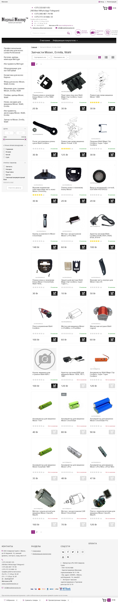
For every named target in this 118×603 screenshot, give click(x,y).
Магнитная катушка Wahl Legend (100, 327)
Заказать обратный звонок (42, 28)
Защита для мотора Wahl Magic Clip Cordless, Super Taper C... (72, 282)
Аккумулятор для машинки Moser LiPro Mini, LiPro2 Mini (102, 466)
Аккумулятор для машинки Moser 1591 (43, 420)
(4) (67, 149)
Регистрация (111, 2)
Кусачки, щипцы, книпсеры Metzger (12, 58)
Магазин (5, 2)
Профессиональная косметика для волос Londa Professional (13, 50)
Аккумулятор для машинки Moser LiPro (72, 466)
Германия (8, 149)
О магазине (45, 40)
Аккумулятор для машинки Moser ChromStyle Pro (101, 420)
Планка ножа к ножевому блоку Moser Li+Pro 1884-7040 (43, 97)
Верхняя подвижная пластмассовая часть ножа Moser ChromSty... (43, 189)
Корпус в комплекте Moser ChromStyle (43, 235)
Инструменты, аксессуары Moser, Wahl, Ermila (14, 113)
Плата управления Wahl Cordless (42, 327)
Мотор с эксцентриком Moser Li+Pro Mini (71, 235)
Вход (101, 2)
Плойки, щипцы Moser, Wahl (14, 96)
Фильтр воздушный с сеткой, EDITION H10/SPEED (102, 188)
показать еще (8, 182)
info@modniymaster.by (66, 28)
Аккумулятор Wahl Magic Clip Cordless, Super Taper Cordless (102, 374)
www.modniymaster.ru (65, 25)
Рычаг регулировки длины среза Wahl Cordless (43, 142)
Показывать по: (59, 57)
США (6, 157)
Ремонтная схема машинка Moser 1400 (101, 96)
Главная (34, 47)
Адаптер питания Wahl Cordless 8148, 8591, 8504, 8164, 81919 (101, 236)
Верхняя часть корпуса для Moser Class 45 (101, 281)
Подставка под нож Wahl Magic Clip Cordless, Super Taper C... (71, 97)
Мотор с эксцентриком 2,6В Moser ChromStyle (73, 512)
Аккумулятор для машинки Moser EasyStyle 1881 (43, 466)
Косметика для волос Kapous (13, 76)
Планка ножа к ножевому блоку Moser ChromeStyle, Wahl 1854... (43, 282)
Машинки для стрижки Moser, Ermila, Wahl (14, 89)
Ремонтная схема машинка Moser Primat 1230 (72, 142)
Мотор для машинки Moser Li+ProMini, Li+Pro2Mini (72, 327)
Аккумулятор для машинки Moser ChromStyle (72, 420)
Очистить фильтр (14, 188)
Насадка (7, 169)
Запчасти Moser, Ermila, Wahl (14, 120)
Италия (7, 152)
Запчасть (7, 166)
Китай (6, 154)
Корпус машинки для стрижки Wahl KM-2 (41, 373)
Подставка (8, 172)
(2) (96, 102)
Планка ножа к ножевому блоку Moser (72, 188)
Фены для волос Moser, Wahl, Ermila (14, 83)
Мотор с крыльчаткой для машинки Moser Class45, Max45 (43, 513)
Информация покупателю (64, 40)
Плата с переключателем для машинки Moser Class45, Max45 (102, 513)
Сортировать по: (40, 57)
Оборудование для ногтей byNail (12, 69)
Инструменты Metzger (14, 64)
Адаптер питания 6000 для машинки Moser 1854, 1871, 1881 (73, 374)
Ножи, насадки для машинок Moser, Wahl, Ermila (14, 104)
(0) (38, 102)
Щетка (7, 175)
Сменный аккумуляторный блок (14, 178)
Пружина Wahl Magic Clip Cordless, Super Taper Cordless (100, 143)
